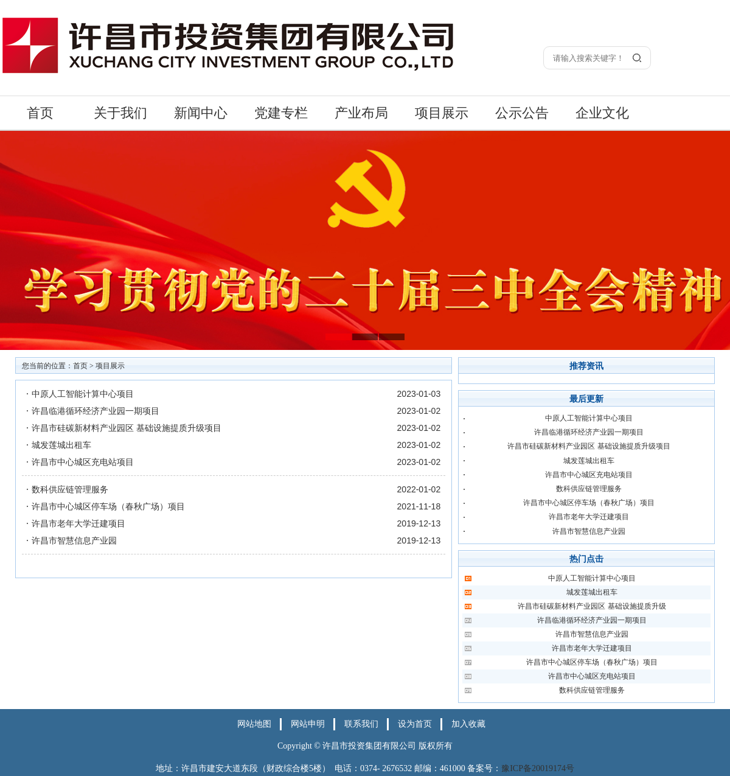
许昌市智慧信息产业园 (74, 540)
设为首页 (415, 724)
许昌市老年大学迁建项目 (78, 523)
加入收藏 (468, 724)
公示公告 (522, 113)
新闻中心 (201, 113)
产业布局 (361, 113)
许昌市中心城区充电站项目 (83, 462)
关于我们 (120, 113)
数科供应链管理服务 (70, 489)
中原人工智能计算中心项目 (83, 394)
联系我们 (361, 724)
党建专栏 (281, 113)
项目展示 (441, 113)
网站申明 (308, 724)
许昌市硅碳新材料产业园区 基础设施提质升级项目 (126, 428)
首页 (40, 113)
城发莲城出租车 (61, 445)
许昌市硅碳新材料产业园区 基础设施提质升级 (592, 606)
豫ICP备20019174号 (537, 768)
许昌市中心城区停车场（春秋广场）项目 (108, 506)
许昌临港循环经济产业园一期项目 (95, 411)
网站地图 (254, 724)
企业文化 (602, 113)
